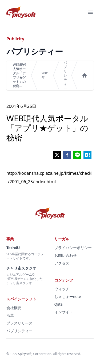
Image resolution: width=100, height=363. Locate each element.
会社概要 (13, 307)
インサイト (63, 311)
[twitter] (57, 155)
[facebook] (67, 155)
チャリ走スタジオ (21, 268)
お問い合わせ (65, 255)
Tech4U (13, 247)
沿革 (10, 315)
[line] (77, 155)
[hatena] (87, 155)
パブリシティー (65, 75)
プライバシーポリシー (73, 247)
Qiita (58, 304)
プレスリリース (19, 323)
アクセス (61, 263)
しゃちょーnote (67, 296)
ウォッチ (61, 288)
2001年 (45, 75)
